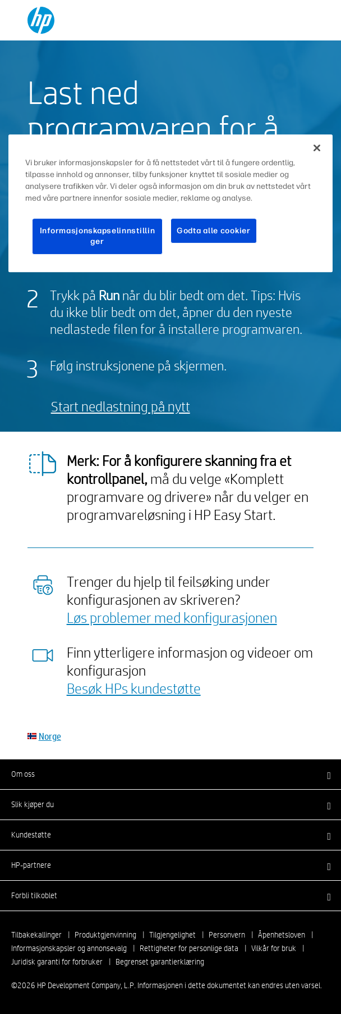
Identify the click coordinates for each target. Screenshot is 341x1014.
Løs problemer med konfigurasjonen (172, 617)
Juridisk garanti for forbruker (57, 962)
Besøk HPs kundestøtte (134, 688)
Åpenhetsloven (281, 935)
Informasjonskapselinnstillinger (97, 236)
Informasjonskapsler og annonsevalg (69, 948)
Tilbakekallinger (36, 935)
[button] (170, 774)
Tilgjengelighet (172, 935)
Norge (50, 736)
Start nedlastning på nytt (120, 406)
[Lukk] (317, 147)
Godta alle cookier (214, 231)
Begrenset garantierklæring (160, 962)
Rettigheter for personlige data (189, 948)
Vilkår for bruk (273, 948)
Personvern (227, 935)
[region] (170, 203)
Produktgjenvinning (105, 935)
